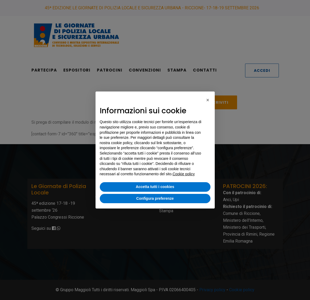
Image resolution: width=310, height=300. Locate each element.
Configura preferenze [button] (155, 198)
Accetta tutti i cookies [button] (155, 187)
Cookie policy (183, 174)
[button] (208, 100)
